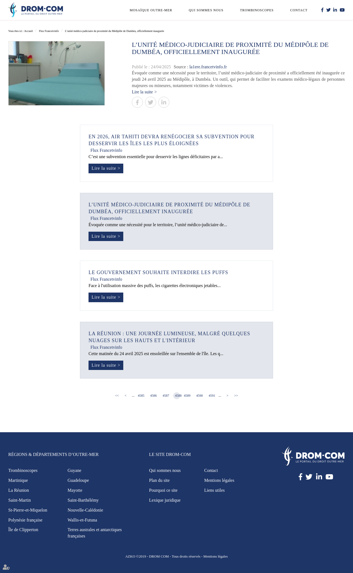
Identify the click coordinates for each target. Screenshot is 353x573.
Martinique (18, 480)
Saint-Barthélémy (83, 500)
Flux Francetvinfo (49, 31)
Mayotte (75, 490)
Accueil (28, 31)
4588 (177, 396)
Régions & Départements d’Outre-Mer (53, 454)
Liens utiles (214, 490)
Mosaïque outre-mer (151, 10)
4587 (166, 396)
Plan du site (159, 480)
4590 (199, 396)
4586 (153, 396)
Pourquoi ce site (163, 490)
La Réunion (18, 490)
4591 (212, 396)
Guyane (74, 470)
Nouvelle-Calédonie (85, 510)
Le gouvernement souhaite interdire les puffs (159, 272)
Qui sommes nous (206, 10)
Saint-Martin (19, 500)
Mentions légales (219, 480)
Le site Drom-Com (170, 454)
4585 (141, 396)
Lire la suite (142, 92)
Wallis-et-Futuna (82, 520)
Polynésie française (25, 520)
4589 (187, 396)
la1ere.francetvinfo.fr (208, 66)
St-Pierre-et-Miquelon (27, 510)
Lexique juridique (165, 500)
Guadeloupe (78, 480)
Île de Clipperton (23, 530)
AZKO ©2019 (135, 556)
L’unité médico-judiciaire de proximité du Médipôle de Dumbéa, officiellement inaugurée (114, 31)
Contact (298, 10)
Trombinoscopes (257, 10)
